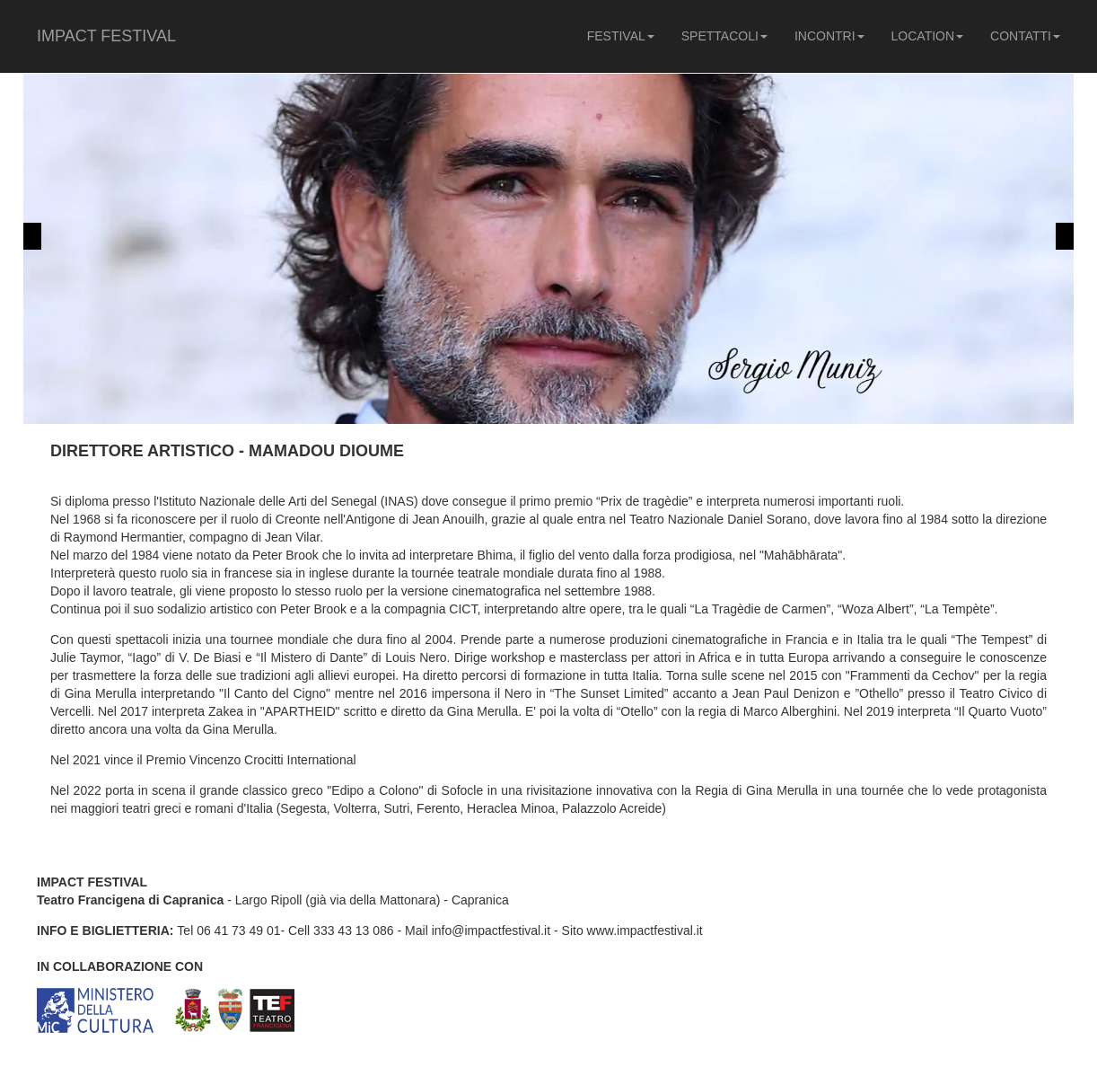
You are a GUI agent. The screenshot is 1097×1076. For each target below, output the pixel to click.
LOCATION (927, 36)
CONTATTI (1025, 36)
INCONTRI (829, 36)
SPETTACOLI (724, 36)
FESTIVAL (620, 36)
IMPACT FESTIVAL (106, 36)
